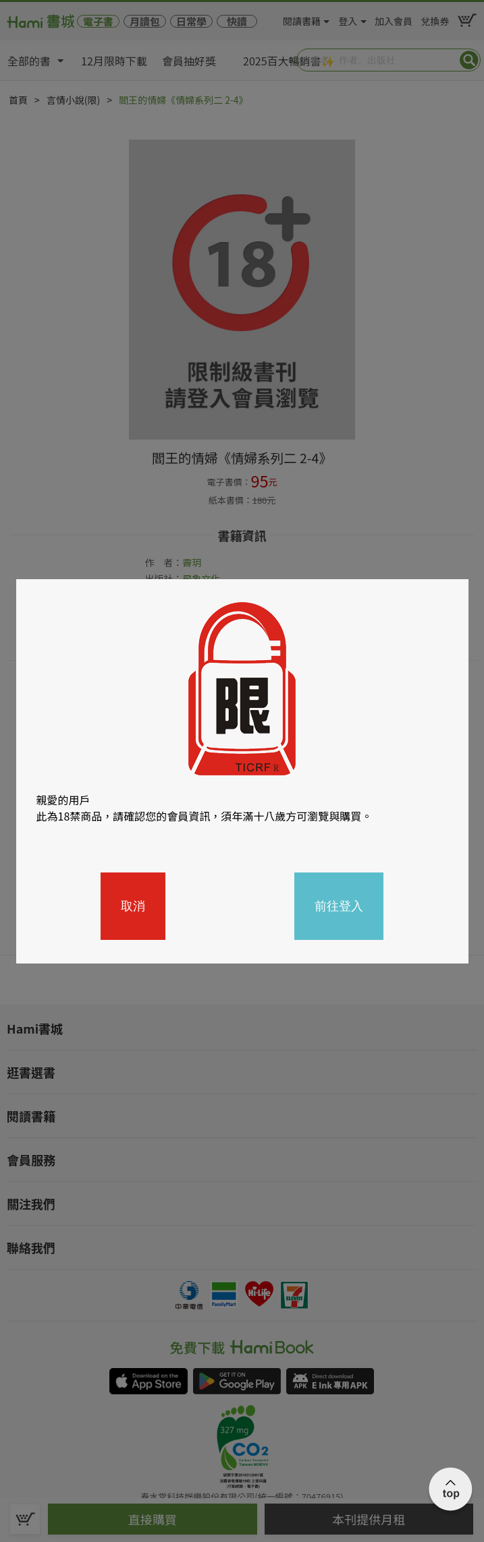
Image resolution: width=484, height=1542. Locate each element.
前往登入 (339, 906)
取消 (133, 906)
